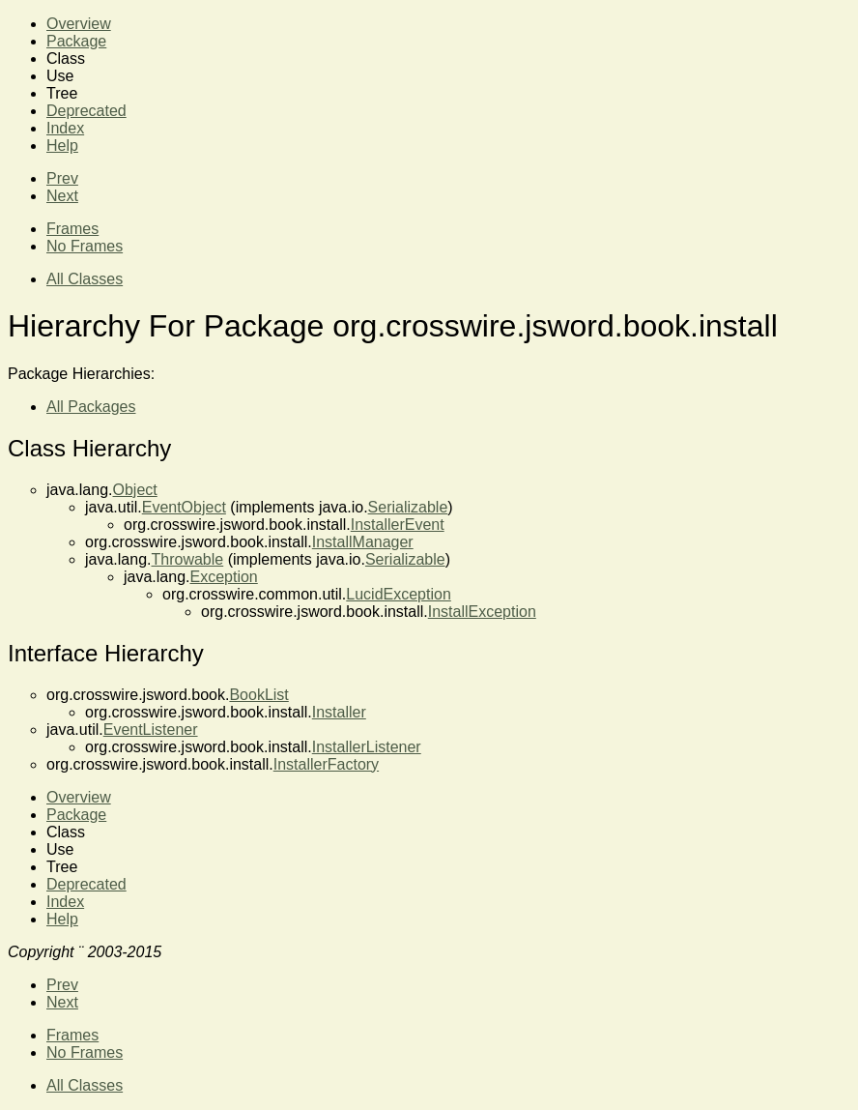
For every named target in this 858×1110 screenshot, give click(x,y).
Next (62, 196)
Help (62, 145)
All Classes (84, 279)
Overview (78, 23)
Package (76, 41)
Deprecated (86, 110)
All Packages (91, 406)
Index (65, 128)
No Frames (84, 246)
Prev (62, 178)
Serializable (408, 507)
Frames (72, 228)
